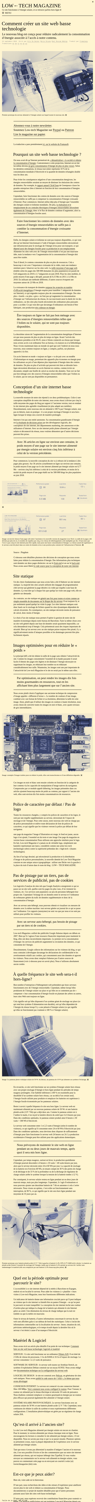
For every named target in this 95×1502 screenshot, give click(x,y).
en (13, 44)
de (16, 44)
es (21, 44)
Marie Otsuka (45, 42)
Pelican (59, 1376)
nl (18, 44)
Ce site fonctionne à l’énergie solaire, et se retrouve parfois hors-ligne (32, 10)
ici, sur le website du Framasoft (55, 145)
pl (26, 44)
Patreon (69, 130)
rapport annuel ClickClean (48, 186)
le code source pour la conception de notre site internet (56, 567)
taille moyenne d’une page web (64, 269)
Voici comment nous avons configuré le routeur (47, 1390)
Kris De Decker (33, 42)
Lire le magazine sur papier (29, 134)
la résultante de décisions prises (29, 423)
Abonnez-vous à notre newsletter (32, 126)
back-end (75, 564)
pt (23, 44)
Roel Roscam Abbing (59, 42)
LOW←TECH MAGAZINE (31, 5)
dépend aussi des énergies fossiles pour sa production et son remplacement (44, 249)
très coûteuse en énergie (45, 308)
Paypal (57, 130)
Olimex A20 (63, 1355)
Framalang (83, 42)
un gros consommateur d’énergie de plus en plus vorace (51, 166)
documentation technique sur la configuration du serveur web (42, 1371)
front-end (58, 564)
